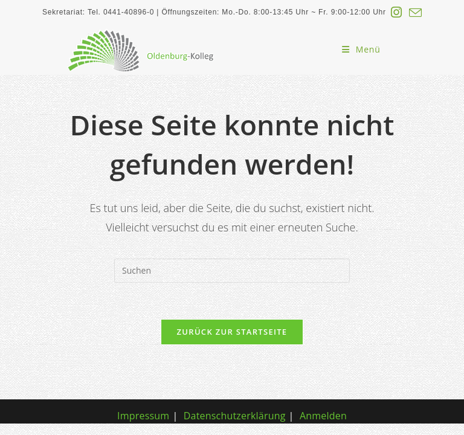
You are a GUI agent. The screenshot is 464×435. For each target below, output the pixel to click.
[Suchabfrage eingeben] (232, 271)
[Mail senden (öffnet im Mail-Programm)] (413, 12)
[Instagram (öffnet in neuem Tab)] (396, 12)
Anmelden (323, 417)
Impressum (143, 417)
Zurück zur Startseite (232, 331)
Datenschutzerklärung (235, 417)
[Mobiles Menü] (361, 49)
